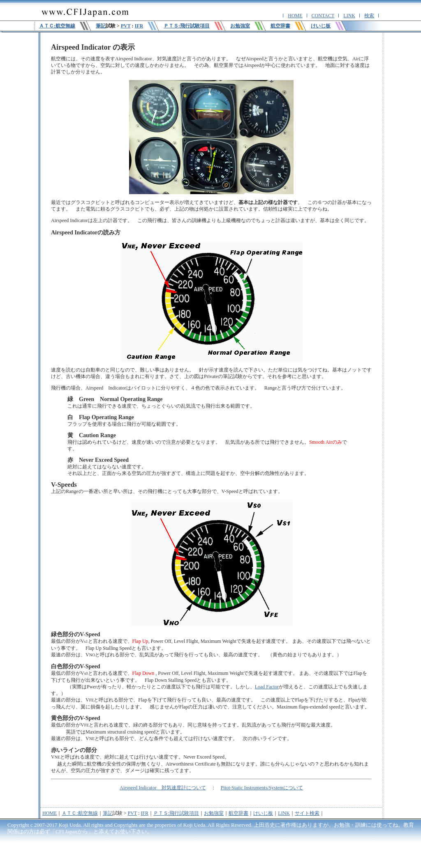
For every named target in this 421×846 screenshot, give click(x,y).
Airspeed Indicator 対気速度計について (163, 788)
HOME (295, 15)
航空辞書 (238, 813)
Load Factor (267, 687)
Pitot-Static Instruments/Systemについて (262, 788)
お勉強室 (214, 813)
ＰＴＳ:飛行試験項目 (176, 813)
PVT (126, 26)
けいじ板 (263, 813)
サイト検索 (307, 813)
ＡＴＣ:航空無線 (79, 813)
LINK (349, 15)
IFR (138, 26)
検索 (369, 15)
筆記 (101, 26)
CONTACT (323, 15)
